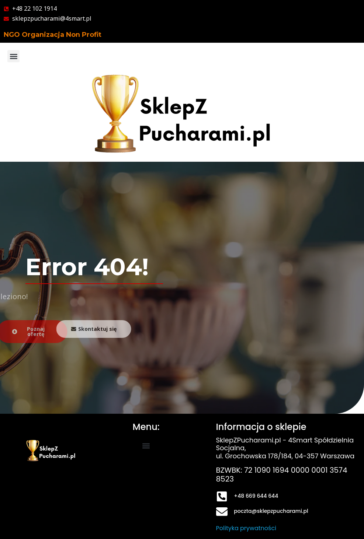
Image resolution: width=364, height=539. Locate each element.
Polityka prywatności (246, 528)
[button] (13, 56)
